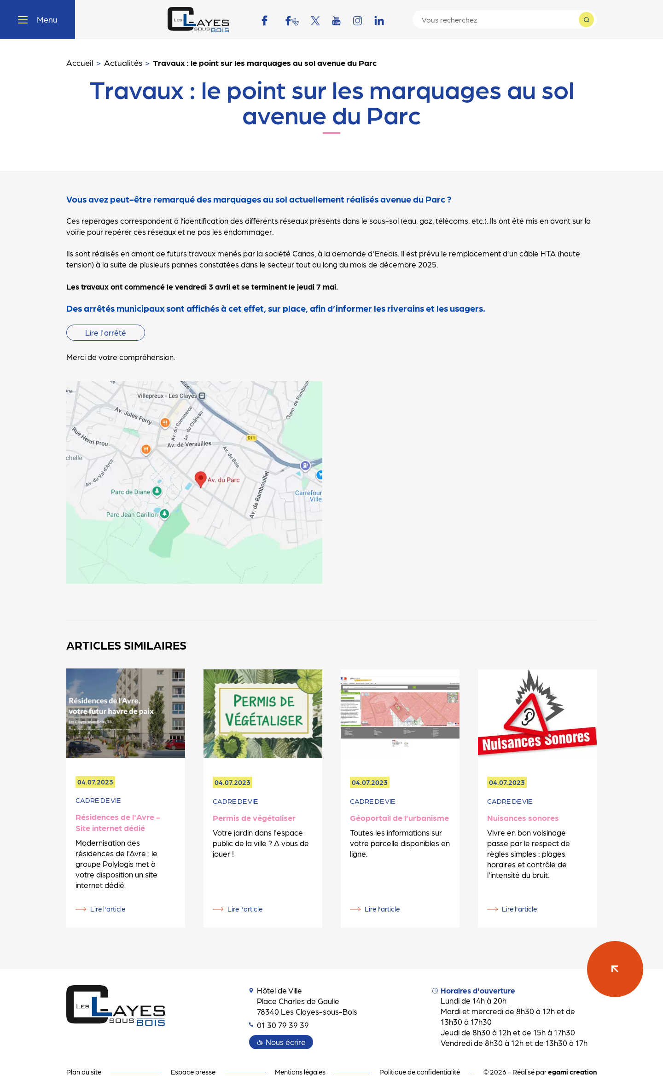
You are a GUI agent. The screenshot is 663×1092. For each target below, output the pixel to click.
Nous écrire (286, 1041)
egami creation (572, 1072)
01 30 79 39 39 (279, 1024)
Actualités (123, 62)
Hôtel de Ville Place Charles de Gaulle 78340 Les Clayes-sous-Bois (303, 1001)
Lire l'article (107, 909)
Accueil (79, 62)
